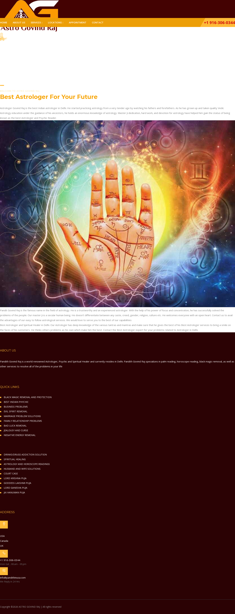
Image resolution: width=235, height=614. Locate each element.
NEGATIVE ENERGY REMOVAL (20, 435)
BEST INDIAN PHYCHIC (16, 401)
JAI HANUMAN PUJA (14, 492)
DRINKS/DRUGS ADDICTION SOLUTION (25, 454)
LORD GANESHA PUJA (15, 487)
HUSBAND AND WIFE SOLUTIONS (22, 468)
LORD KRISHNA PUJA (15, 478)
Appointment (77, 22)
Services (36, 22)
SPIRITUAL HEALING (15, 459)
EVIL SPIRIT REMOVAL (15, 411)
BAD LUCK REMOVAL (15, 425)
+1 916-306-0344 (219, 22)
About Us (19, 22)
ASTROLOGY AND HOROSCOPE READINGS (27, 464)
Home (3, 22)
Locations (55, 22)
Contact (97, 22)
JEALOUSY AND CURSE (16, 430)
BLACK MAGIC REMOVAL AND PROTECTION (28, 397)
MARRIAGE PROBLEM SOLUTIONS (22, 416)
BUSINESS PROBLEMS (16, 406)
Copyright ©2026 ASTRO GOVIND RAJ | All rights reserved (30, 606)
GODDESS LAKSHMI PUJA (17, 483)
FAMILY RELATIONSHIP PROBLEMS (23, 420)
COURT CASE (11, 473)
